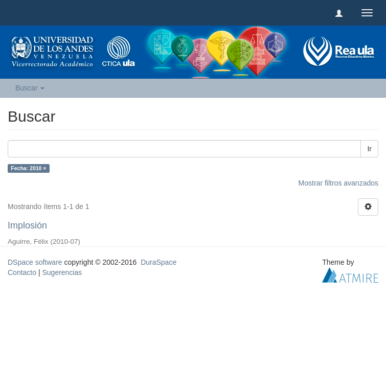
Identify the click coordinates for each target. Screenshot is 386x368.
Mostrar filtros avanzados (338, 183)
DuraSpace (158, 262)
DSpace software (35, 262)
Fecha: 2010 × (28, 168)
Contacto (22, 272)
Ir (369, 149)
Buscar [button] (29, 88)
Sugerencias (62, 272)
